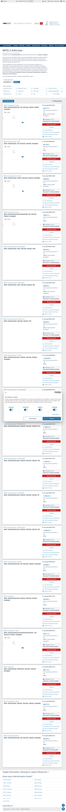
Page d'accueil (7, 809)
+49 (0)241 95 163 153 (22, 1)
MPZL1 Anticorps (7, 782)
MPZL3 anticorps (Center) (11, 736)
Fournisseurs (44, 45)
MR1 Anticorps (37, 779)
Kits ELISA (22, 45)
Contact (31, 1)
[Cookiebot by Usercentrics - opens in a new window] (55, 392)
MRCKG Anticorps (38, 792)
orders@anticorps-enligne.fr (54, 24)
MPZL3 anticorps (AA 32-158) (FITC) (14, 319)
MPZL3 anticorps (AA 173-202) (12, 355)
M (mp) (13, 809)
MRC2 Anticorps (38, 789)
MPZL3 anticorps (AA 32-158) (12, 176)
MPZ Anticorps (6, 786)
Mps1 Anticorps (7, 798)
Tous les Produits (7, 45)
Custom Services (36, 45)
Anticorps (16, 45)
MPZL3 (18, 809)
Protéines (28, 45)
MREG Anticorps (38, 798)
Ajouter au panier (51, 124)
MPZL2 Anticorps (7, 779)
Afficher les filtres (8, 101)
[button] (6, 801)
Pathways (51, 45)
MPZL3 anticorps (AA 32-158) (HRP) (14, 283)
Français (4, 1)
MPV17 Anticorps (7, 792)
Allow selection (32, 418)
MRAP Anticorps (38, 782)
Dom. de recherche (59, 45)
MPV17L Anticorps (7, 789)
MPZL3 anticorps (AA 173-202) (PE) (14, 493)
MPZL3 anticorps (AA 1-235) (12, 141)
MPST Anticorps (7, 795)
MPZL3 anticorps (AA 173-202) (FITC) (14, 424)
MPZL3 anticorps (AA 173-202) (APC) (14, 527)
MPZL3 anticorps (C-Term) (11, 105)
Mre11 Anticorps (38, 795)
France (52, 119)
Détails (51, 127)
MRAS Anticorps (38, 786)
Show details (56, 414)
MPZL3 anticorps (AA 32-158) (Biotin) (14, 246)
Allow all (52, 418)
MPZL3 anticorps (8, 596)
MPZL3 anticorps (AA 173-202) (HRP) (14, 458)
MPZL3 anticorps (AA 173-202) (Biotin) (15, 389)
